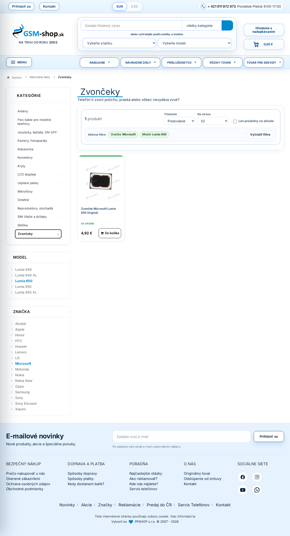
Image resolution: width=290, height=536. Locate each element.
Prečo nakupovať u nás (25, 473)
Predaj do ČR (159, 504)
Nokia (19, 375)
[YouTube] (243, 490)
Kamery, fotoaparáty (32, 140)
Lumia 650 (23, 281)
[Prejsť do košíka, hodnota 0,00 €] (264, 44)
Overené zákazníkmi (23, 478)
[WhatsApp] (257, 490)
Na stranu (204, 114)
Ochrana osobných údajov (28, 484)
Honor (19, 335)
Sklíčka (23, 225)
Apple (19, 329)
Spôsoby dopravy (82, 473)
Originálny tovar (197, 473)
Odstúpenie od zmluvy (202, 478)
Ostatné (23, 200)
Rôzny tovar (220, 62)
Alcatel (20, 324)
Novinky (67, 504)
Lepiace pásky (28, 183)
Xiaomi (20, 409)
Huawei (21, 346)
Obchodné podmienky (24, 489)
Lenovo (21, 352)
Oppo (19, 386)
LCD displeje (27, 174)
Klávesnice (25, 149)
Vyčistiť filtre (260, 134)
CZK (134, 6)
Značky (105, 504)
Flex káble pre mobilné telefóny (34, 122)
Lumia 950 (23, 287)
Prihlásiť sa (21, 6)
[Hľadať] (227, 25)
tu (194, 516)
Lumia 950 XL (26, 292)
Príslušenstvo (179, 62)
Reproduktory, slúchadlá (35, 208)
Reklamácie (130, 504)
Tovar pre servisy (261, 62)
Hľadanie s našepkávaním (263, 29)
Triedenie (170, 114)
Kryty (21, 166)
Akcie (86, 504)
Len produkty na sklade (253, 121)
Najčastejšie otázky (145, 473)
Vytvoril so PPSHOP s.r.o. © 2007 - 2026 (145, 521)
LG (17, 358)
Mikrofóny (25, 191)
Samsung (22, 392)
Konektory (25, 157)
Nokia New (23, 381)
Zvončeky (25, 234)
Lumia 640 (23, 269)
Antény (23, 111)
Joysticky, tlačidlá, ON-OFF (37, 132)
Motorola (22, 369)
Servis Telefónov (194, 504)
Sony (19, 398)
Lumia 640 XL (26, 275)
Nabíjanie (97, 62)
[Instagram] (257, 477)
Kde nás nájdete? (143, 484)
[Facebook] (243, 477)
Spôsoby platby (81, 478)
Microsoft (23, 363)
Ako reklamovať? (143, 478)
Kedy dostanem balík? (86, 484)
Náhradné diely (138, 62)
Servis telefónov (143, 489)
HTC (18, 341)
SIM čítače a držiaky (32, 216)
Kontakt (49, 6)
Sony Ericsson (26, 403)
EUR (120, 6)
